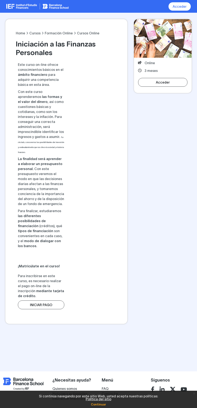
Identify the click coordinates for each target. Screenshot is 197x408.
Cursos (35, 33)
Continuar (98, 404)
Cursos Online (88, 33)
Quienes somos (64, 388)
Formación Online (59, 33)
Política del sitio (98, 399)
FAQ (105, 388)
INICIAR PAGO (41, 305)
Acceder (180, 6)
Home (20, 33)
